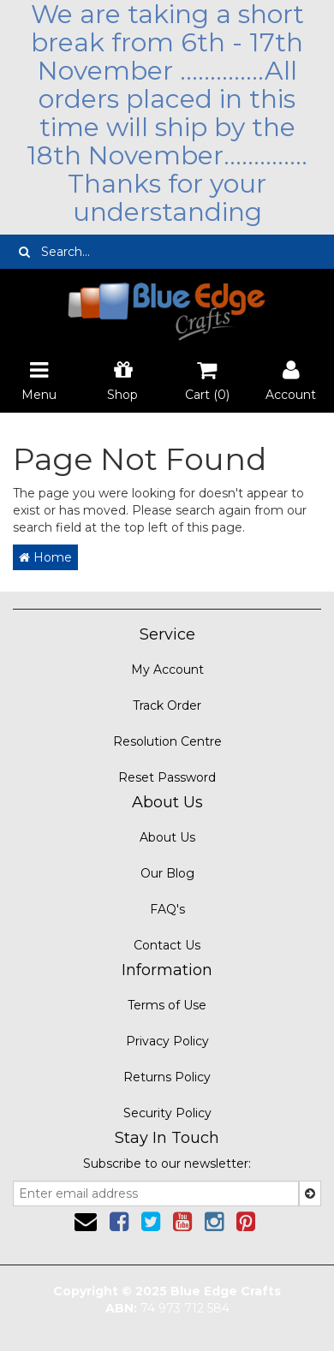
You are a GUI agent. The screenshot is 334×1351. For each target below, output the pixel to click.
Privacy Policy (167, 1041)
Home (45, 557)
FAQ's (167, 909)
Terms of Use (167, 1005)
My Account (167, 669)
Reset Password (167, 777)
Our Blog (167, 873)
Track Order (167, 705)
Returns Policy (167, 1077)
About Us (167, 837)
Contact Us (167, 945)
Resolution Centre (167, 741)
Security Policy (167, 1113)
